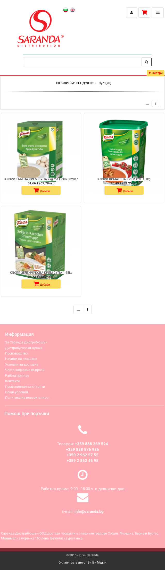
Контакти (12, 383)
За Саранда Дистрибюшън (26, 344)
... (78, 309)
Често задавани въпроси (25, 372)
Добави (42, 190)
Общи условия (16, 394)
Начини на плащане (21, 361)
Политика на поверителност (27, 399)
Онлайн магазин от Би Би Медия (82, 562)
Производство (16, 355)
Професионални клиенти (25, 388)
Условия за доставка (21, 366)
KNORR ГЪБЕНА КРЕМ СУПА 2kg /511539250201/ (41, 179)
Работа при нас (17, 377)
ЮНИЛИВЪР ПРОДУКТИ (75, 83)
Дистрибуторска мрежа (23, 350)
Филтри (155, 73)
